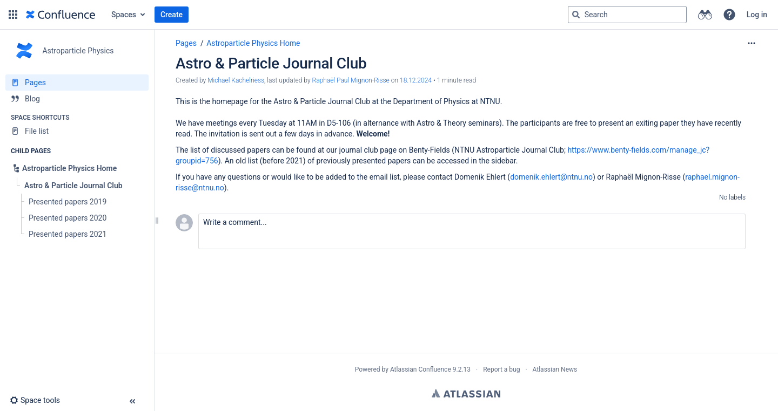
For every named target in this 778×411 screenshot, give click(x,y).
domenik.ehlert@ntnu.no (551, 177)
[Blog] (77, 99)
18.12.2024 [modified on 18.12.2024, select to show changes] (416, 80)
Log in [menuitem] (757, 14)
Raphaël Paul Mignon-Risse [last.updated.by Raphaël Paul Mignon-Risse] (351, 80)
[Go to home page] (60, 14)
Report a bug (501, 369)
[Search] (576, 14)
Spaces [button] (123, 14)
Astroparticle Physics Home (253, 43)
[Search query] (627, 14)
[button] (13, 14)
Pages (186, 43)
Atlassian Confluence (420, 369)
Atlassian (466, 393)
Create (171, 14)
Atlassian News (555, 369)
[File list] (77, 131)
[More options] (751, 43)
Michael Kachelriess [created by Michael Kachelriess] (235, 80)
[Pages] (77, 82)
